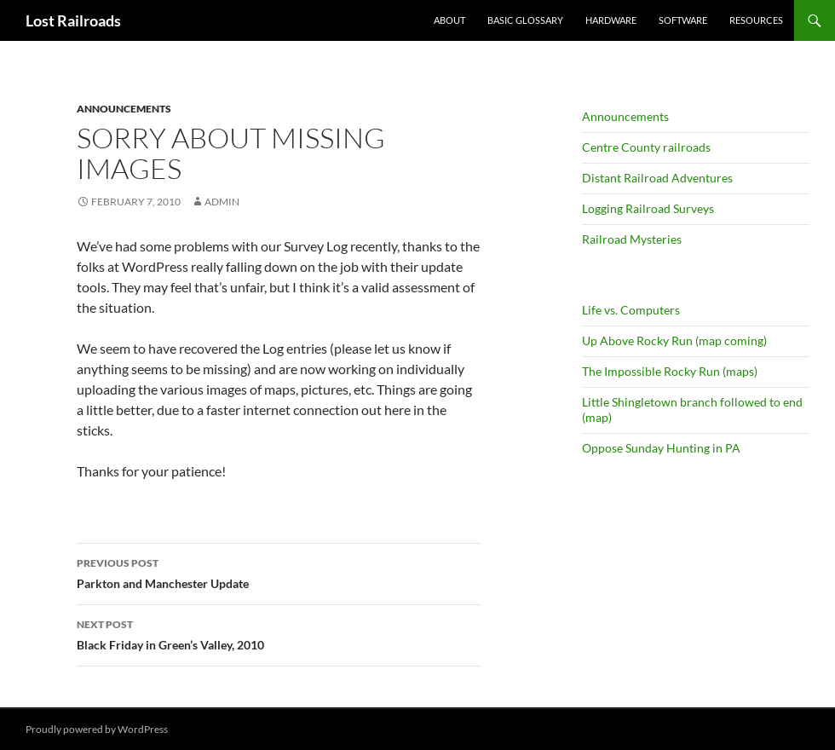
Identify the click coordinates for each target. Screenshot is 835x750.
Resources (756, 20)
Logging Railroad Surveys (648, 208)
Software (683, 20)
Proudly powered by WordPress (97, 729)
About (449, 20)
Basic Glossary (525, 20)
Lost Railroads (73, 20)
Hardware (610, 20)
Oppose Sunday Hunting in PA (661, 448)
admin (221, 201)
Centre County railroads (646, 147)
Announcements (124, 108)
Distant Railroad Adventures (657, 177)
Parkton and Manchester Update (279, 572)
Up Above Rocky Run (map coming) (674, 340)
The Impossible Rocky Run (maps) (669, 371)
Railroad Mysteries (632, 239)
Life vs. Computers (631, 310)
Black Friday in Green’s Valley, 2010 (279, 633)
